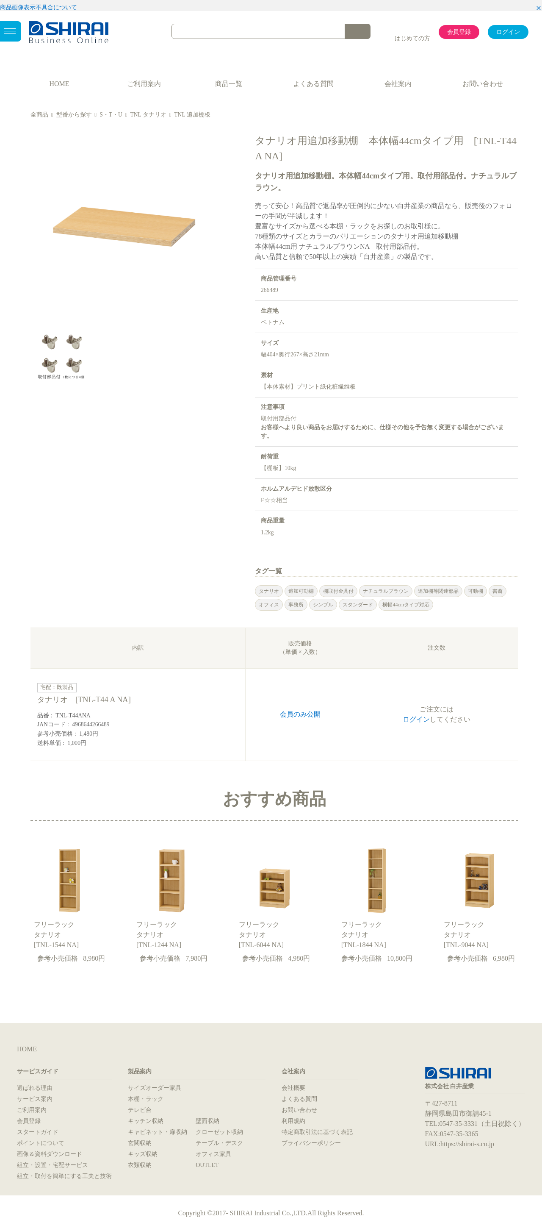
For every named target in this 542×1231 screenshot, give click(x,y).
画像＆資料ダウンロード (49, 1154)
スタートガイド (37, 1132)
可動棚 (475, 591)
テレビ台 (140, 1110)
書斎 (497, 591)
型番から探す (74, 114)
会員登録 (459, 32)
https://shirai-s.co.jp (467, 1144)
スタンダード (358, 605)
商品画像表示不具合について (38, 7)
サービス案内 (35, 1099)
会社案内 (398, 83)
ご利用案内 (144, 83)
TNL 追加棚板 (192, 114)
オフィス (269, 605)
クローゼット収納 (219, 1132)
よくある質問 (313, 83)
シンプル (323, 605)
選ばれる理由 (35, 1088)
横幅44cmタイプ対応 (405, 605)
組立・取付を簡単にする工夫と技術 (64, 1176)
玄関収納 (140, 1143)
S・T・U (111, 114)
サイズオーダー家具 (154, 1088)
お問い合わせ (482, 83)
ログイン (508, 32)
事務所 (296, 605)
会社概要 (293, 1088)
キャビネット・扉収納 (157, 1132)
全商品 (39, 114)
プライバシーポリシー (311, 1143)
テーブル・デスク (219, 1143)
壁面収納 (207, 1121)
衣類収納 (140, 1165)
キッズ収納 (143, 1154)
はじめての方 (412, 38)
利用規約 (293, 1121)
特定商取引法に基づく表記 (317, 1132)
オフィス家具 (213, 1154)
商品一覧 (228, 83)
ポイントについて (40, 1143)
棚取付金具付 (338, 591)
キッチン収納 (145, 1121)
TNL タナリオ (148, 114)
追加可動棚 (301, 591)
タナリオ (269, 591)
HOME (59, 83)
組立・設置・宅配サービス (52, 1165)
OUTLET (207, 1165)
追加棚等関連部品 (438, 591)
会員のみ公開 (300, 714)
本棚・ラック (145, 1099)
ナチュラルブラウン (386, 591)
